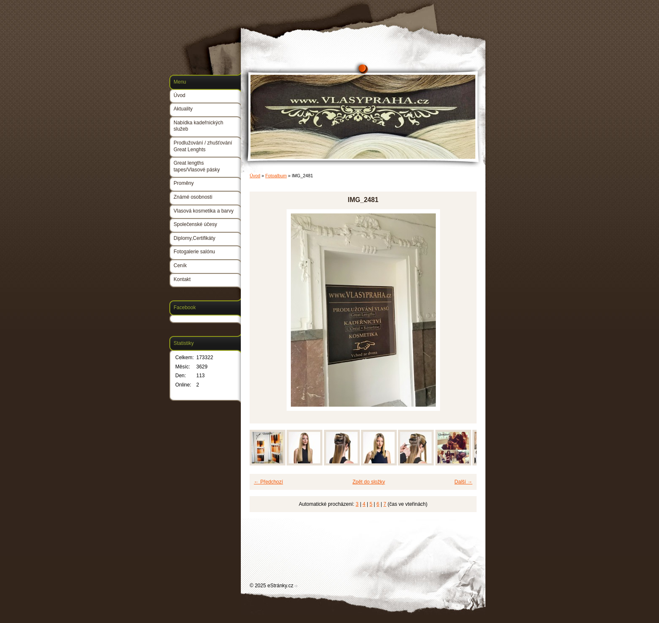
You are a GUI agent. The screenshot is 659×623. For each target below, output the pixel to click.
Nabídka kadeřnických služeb (198, 126)
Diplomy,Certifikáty (194, 238)
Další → (463, 482)
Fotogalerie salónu (194, 252)
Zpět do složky (369, 482)
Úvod (255, 175)
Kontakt (182, 279)
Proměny (184, 183)
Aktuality (183, 109)
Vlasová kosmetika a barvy (204, 211)
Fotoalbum (276, 175)
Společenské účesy (195, 224)
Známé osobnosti (193, 197)
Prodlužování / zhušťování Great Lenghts (203, 146)
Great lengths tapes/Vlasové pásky (197, 166)
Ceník (180, 265)
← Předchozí (268, 482)
